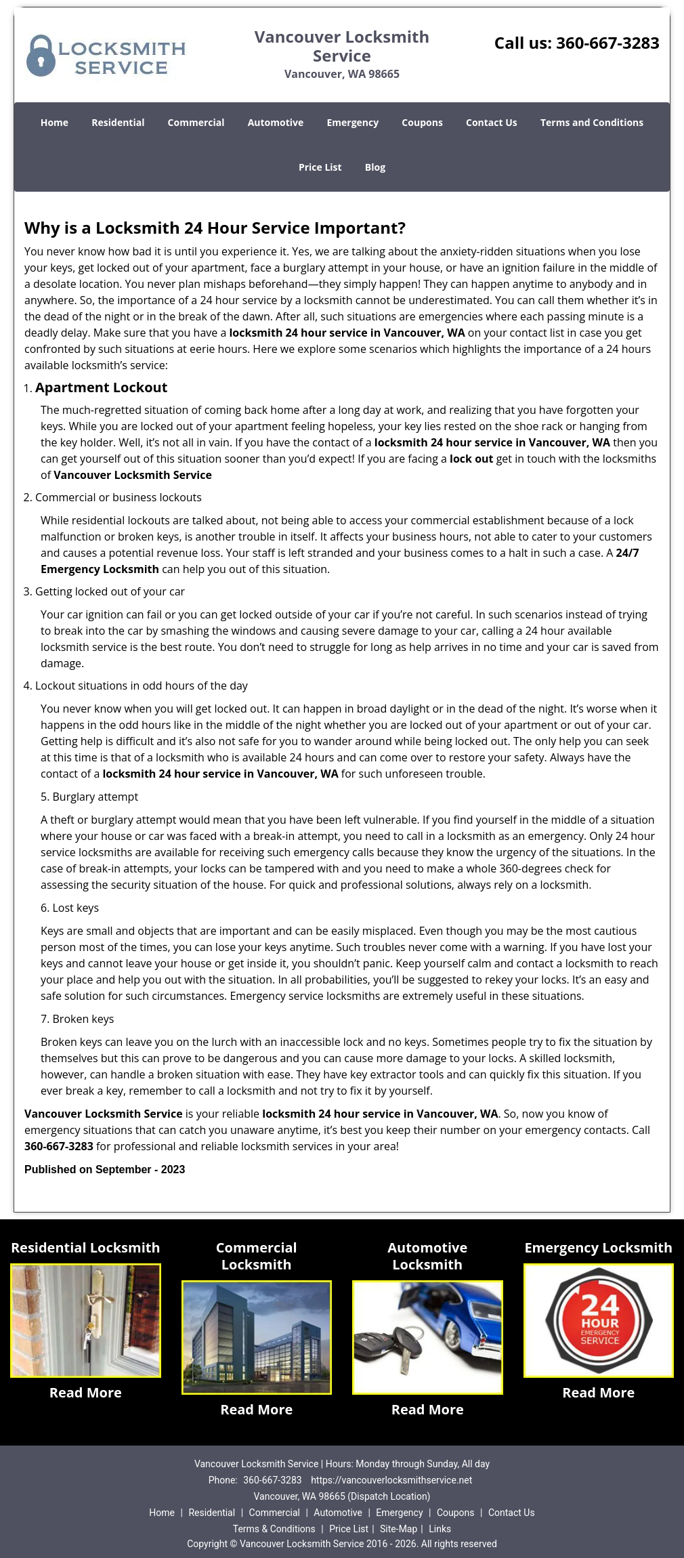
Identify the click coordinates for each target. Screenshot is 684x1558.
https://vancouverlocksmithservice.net (391, 1480)
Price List (320, 167)
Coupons (422, 122)
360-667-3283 (608, 42)
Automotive (276, 122)
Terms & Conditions (274, 1528)
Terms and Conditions (591, 122)
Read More (85, 1392)
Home (54, 122)
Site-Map (398, 1528)
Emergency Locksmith (598, 1247)
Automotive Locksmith (427, 1255)
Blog (375, 167)
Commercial (196, 122)
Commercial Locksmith (256, 1255)
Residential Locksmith (86, 1247)
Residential (117, 122)
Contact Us (491, 122)
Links (440, 1528)
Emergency (352, 122)
